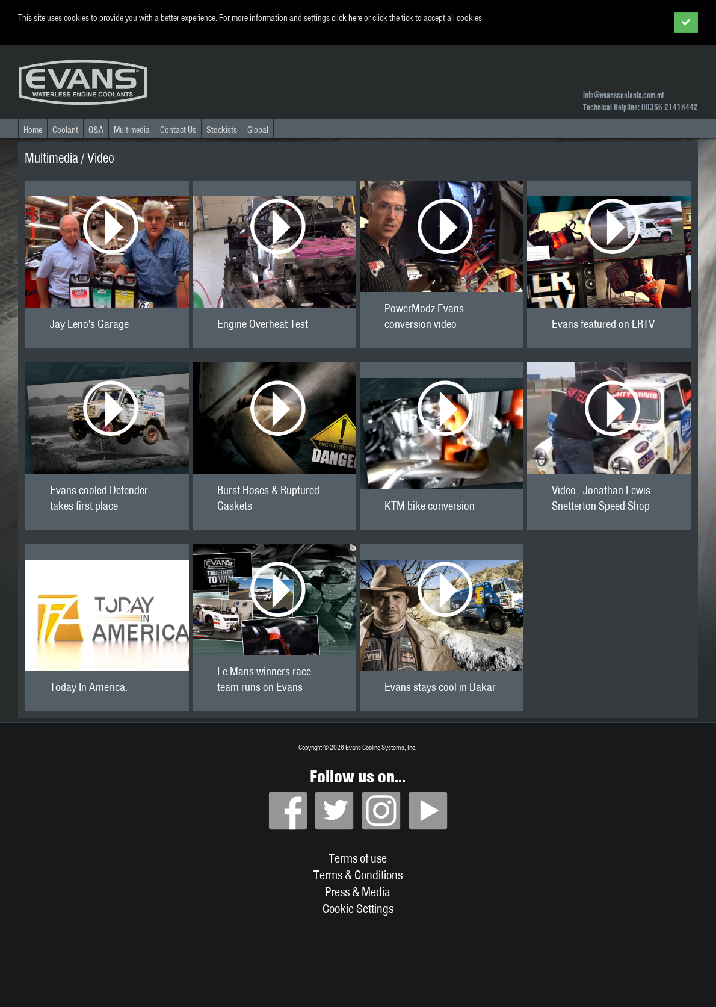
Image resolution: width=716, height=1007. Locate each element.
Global (257, 130)
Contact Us (178, 130)
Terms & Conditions (358, 874)
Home (32, 130)
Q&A (95, 130)
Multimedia (132, 130)
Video (100, 158)
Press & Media (357, 891)
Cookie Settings (358, 908)
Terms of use (358, 857)
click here (347, 18)
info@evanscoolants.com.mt (623, 95)
